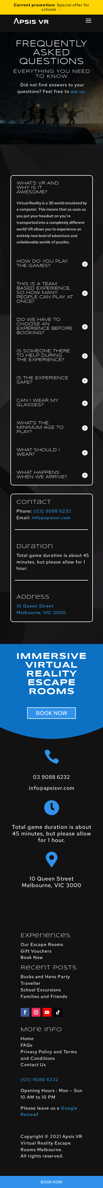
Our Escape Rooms (42, 944)
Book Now (32, 957)
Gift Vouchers (36, 951)
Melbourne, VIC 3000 (41, 612)
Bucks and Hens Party (45, 977)
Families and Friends (44, 996)
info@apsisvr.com (51, 518)
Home (27, 1038)
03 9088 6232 (51, 777)
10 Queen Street (34, 606)
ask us (77, 91)
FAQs (26, 1045)
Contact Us (33, 1065)
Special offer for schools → (51, 7)
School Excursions (41, 990)
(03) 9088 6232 (52, 511)
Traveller (31, 983)
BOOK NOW (51, 713)
